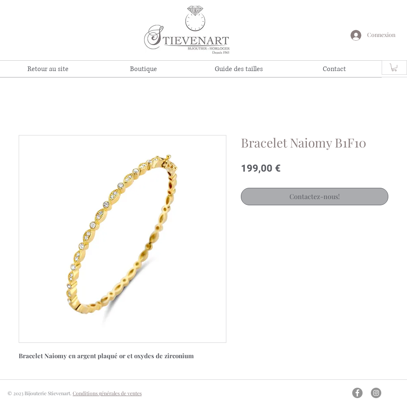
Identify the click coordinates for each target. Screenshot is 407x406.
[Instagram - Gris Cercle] (376, 393)
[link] (394, 67)
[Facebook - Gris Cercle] (357, 393)
